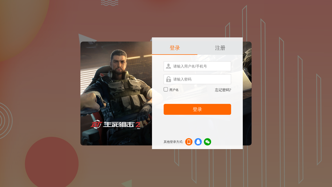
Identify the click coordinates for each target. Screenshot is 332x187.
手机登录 (188, 142)
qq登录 (198, 142)
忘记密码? (223, 90)
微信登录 (207, 142)
